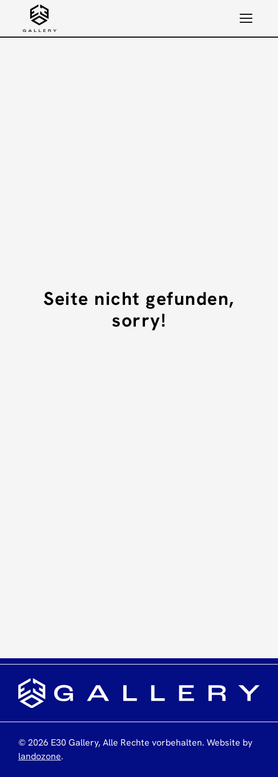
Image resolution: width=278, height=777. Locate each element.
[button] (246, 18)
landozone (39, 756)
